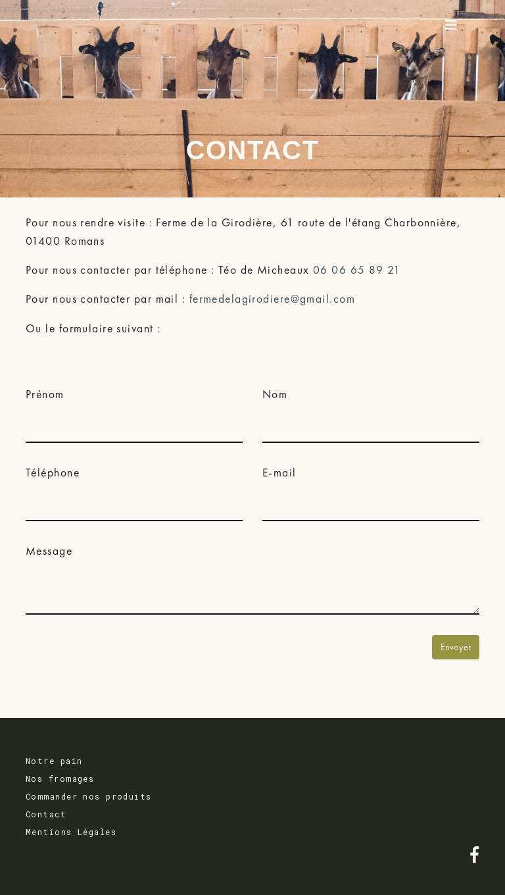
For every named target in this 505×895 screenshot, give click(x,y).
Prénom (45, 394)
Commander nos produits (89, 796)
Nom (274, 394)
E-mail (279, 472)
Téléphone (53, 472)
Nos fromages (60, 778)
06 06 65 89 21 (356, 270)
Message (49, 551)
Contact (46, 814)
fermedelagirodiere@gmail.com (272, 299)
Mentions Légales (71, 832)
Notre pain (54, 760)
